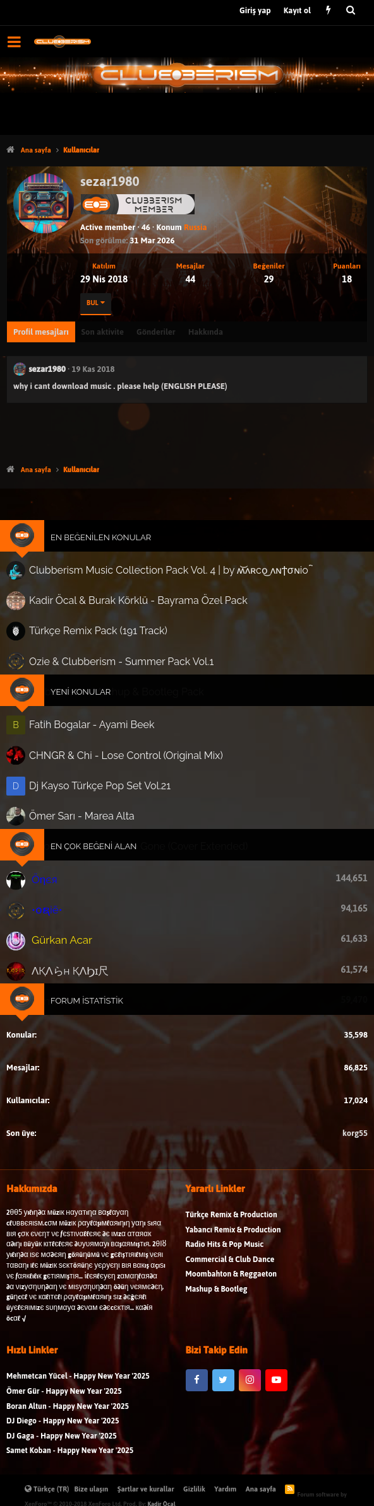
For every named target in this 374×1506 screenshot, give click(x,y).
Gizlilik (194, 1489)
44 (190, 279)
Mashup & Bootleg (217, 1296)
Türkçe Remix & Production (231, 1221)
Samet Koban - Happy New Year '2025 (69, 1457)
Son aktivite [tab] (102, 332)
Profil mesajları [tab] (41, 332)
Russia (195, 227)
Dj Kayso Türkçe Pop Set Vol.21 (103, 782)
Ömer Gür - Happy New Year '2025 (64, 1398)
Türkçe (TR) (47, 1489)
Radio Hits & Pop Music (225, 1251)
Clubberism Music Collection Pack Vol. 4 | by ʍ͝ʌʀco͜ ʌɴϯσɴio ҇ (168, 575)
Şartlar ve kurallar (146, 1489)
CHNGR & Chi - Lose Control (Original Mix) (128, 753)
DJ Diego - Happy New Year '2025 (62, 1427)
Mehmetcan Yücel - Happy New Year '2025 (78, 1383)
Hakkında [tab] (205, 332)
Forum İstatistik (91, 989)
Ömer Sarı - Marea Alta (85, 812)
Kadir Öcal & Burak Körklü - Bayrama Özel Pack (139, 605)
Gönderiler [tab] (156, 332)
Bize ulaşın (92, 1489)
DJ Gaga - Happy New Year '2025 (61, 1442)
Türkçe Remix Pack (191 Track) (101, 634)
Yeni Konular (85, 692)
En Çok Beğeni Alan (97, 841)
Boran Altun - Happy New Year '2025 (67, 1413)
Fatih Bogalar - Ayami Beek (95, 724)
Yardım (225, 1489)
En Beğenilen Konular (104, 544)
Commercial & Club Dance (230, 1266)
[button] (14, 41)
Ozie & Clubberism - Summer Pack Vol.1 (123, 663)
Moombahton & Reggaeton (231, 1280)
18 (347, 279)
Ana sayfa (261, 1489)
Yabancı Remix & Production (233, 1236)
